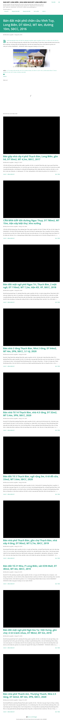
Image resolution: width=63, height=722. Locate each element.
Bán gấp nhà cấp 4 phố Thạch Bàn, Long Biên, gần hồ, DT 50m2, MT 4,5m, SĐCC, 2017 (30, 158)
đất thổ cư (41, 70)
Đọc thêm (57, 174)
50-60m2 (11, 70)
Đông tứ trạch (53, 70)
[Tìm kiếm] (53, 2)
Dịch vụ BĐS (35, 11)
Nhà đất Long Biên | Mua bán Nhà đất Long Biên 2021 (25, 2)
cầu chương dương (26, 70)
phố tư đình (13, 72)
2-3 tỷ (7, 70)
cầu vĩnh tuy (35, 70)
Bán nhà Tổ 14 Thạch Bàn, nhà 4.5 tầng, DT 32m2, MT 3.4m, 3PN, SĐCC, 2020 (30, 414)
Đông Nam (46, 70)
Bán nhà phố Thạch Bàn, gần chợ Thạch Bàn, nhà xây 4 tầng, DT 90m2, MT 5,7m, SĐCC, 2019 (30, 542)
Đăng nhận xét (11, 174)
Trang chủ (5, 11)
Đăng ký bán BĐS (26, 11)
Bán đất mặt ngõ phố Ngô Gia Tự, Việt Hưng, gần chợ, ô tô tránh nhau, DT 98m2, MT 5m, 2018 (30, 631)
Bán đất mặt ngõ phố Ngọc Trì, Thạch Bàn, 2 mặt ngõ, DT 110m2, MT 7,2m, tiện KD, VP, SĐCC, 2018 (30, 286)
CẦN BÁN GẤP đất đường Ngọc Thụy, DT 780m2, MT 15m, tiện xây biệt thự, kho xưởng (31, 222)
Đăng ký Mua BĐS (15, 11)
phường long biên (21, 72)
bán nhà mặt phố (17, 70)
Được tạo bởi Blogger (31, 716)
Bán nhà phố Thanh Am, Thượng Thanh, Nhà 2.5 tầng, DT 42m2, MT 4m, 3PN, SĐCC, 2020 (29, 695)
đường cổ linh (6, 72)
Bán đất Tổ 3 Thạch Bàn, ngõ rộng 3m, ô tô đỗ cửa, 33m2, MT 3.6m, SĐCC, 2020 (30, 478)
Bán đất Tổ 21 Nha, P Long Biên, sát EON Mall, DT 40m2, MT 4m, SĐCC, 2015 (30, 567)
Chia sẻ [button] (4, 76)
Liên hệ (43, 11)
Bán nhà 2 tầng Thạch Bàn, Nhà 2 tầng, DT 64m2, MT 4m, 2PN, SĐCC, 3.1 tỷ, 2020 (30, 350)
